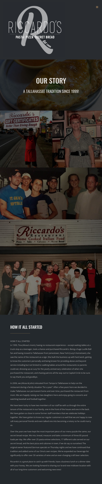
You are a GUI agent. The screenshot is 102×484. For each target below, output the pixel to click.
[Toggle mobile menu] (97, 7)
